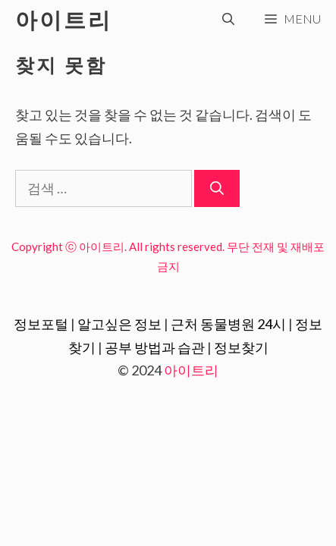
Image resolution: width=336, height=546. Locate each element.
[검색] (217, 188)
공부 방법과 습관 (155, 347)
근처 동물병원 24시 (228, 323)
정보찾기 (241, 347)
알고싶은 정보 (119, 323)
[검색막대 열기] (228, 19)
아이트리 (63, 19)
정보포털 (41, 323)
